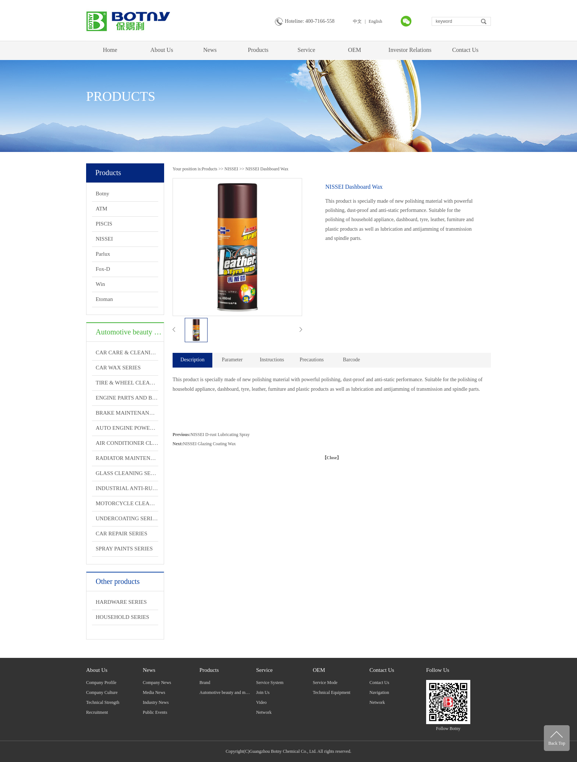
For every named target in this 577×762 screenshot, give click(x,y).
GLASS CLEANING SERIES (127, 473)
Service (306, 50)
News (209, 50)
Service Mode (325, 682)
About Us (162, 50)
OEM (354, 50)
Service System (269, 682)
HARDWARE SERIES (121, 602)
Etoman (104, 299)
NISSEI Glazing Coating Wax (209, 443)
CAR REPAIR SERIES (121, 533)
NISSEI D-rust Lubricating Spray (219, 434)
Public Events (155, 712)
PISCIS (104, 224)
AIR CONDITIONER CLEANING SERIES (127, 443)
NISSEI (104, 239)
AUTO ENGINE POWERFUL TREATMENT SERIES (127, 428)
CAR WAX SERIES (118, 368)
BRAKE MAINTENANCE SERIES (127, 413)
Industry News (156, 702)
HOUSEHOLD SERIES (122, 617)
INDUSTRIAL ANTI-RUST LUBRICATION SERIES (127, 488)
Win (100, 284)
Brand (204, 682)
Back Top (556, 743)
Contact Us (465, 50)
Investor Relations (410, 50)
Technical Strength (102, 702)
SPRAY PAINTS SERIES (124, 549)
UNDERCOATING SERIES (127, 518)
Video (261, 702)
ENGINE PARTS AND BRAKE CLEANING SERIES (127, 398)
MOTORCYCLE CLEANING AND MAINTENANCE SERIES (127, 503)
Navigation (379, 692)
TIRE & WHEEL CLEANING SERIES (127, 383)
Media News (154, 692)
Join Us (262, 692)
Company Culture (102, 692)
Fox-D (103, 269)
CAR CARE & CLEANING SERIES (127, 352)
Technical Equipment (331, 692)
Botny (102, 193)
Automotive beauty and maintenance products (240, 692)
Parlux (103, 254)
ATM (101, 209)
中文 (357, 21)
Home (110, 50)
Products (258, 50)
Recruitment (97, 712)
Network (264, 712)
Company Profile (101, 682)
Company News (157, 682)
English (375, 21)
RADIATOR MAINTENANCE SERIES (127, 458)
